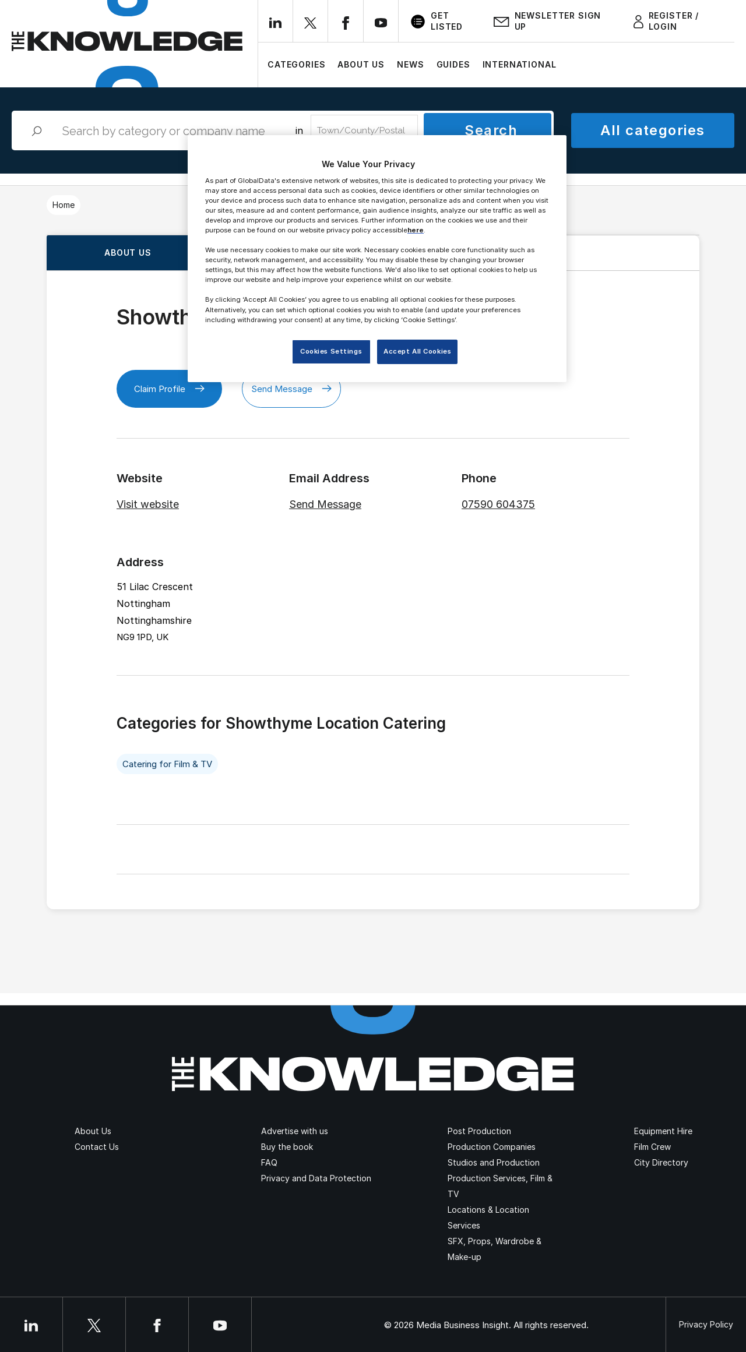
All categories (652, 130)
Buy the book (287, 1147)
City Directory (661, 1162)
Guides (453, 64)
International (520, 64)
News (410, 64)
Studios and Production (494, 1162)
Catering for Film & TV (167, 763)
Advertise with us (294, 1131)
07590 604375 (498, 504)
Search (491, 130)
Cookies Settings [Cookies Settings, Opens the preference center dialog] (331, 351)
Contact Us (97, 1147)
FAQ (269, 1162)
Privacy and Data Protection (316, 1178)
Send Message (291, 388)
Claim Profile (169, 388)
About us (128, 252)
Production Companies (492, 1147)
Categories (296, 64)
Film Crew (652, 1147)
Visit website (148, 504)
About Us (361, 64)
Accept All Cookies (417, 351)
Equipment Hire (663, 1131)
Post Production (479, 1131)
